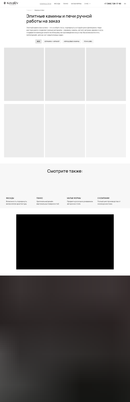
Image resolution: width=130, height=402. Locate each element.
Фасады (57, 4)
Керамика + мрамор (51, 41)
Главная (29, 10)
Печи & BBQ (88, 41)
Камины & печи (45, 4)
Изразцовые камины (72, 41)
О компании (103, 198)
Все (38, 41)
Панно (65, 4)
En (125, 4)
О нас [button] (86, 4)
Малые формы (76, 4)
